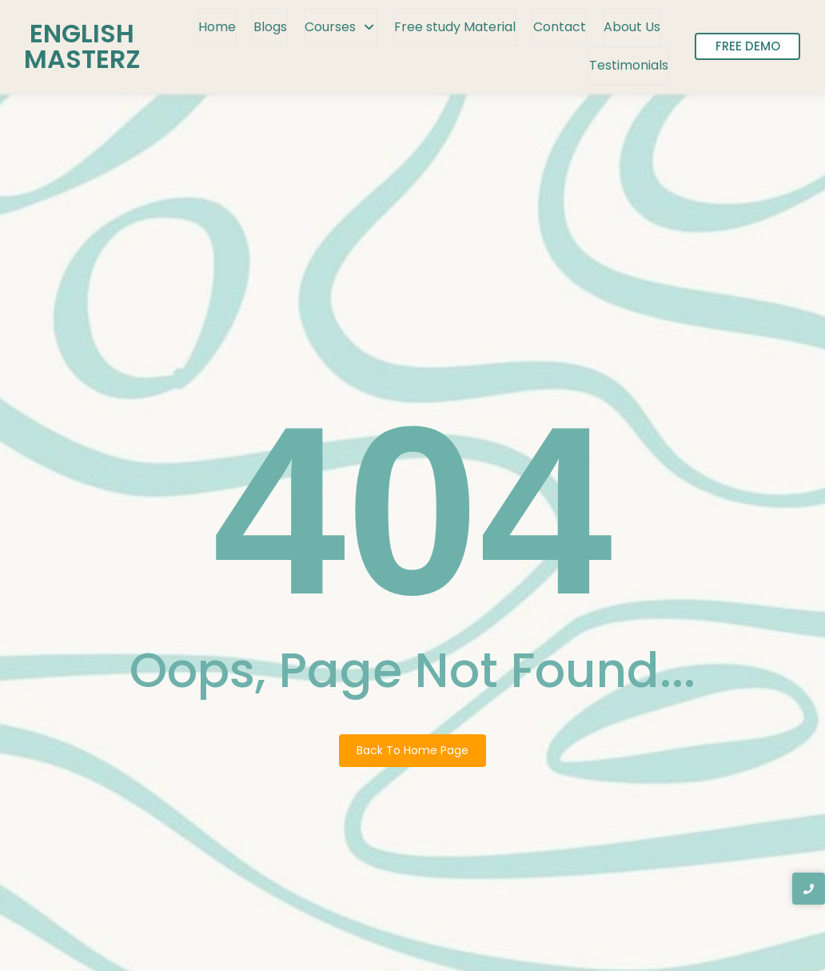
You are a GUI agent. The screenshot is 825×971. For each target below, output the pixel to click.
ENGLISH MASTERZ (82, 46)
